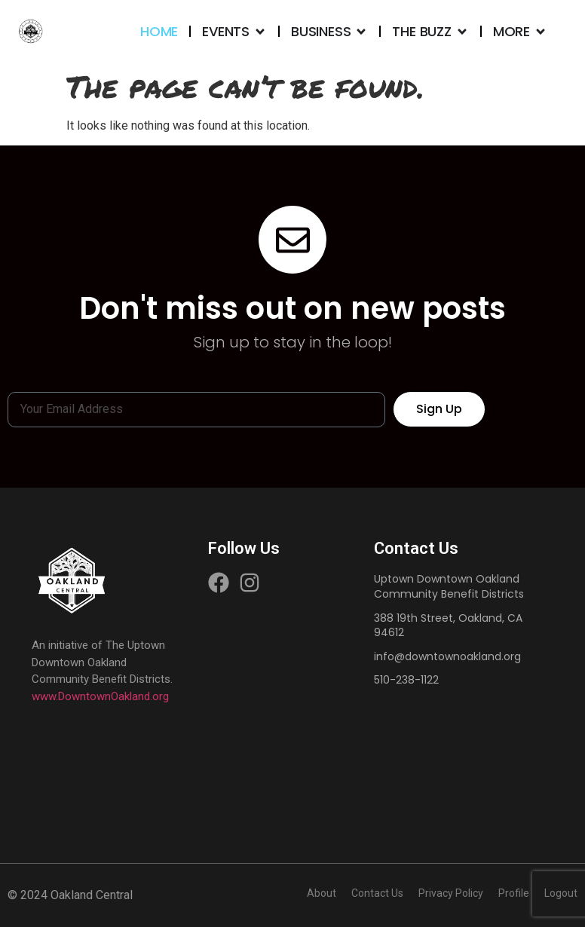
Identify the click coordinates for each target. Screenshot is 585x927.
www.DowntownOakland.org (100, 696)
